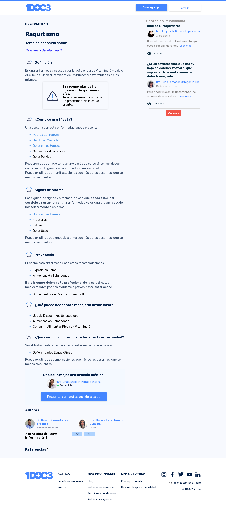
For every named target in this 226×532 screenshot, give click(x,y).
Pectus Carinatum (46, 135)
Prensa (62, 487)
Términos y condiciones (102, 493)
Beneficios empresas (70, 481)
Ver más (173, 113)
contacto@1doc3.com (184, 483)
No (89, 434)
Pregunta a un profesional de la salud (73, 396)
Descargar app (151, 7)
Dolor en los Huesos (46, 145)
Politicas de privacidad (101, 487)
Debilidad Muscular (46, 140)
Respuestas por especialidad (138, 487)
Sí (77, 434)
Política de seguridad (100, 499)
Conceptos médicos (133, 481)
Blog (90, 481)
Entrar (185, 7)
